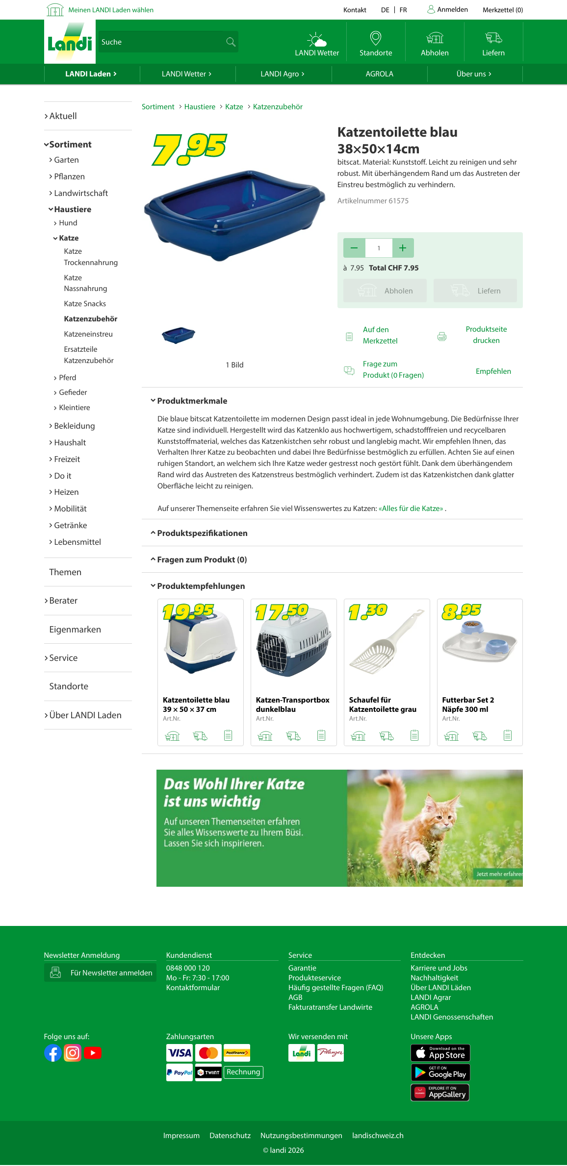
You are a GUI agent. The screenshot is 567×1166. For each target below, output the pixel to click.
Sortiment (71, 144)
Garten (66, 159)
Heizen (66, 491)
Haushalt (70, 442)
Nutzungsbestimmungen (301, 1136)
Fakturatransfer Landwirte (330, 1007)
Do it (63, 475)
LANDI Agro (279, 74)
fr (403, 9)
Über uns (471, 74)
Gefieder (73, 392)
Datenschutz (230, 1136)
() (503, 9)
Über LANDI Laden (86, 715)
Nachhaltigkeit (434, 978)
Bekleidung (74, 425)
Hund (68, 223)
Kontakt (354, 9)
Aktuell (63, 115)
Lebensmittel (78, 541)
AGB (295, 997)
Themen (66, 572)
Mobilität (70, 508)
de (385, 9)
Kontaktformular (193, 988)
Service (64, 657)
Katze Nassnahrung (85, 283)
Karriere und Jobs (439, 968)
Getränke (70, 525)
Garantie (302, 968)
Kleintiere (74, 408)
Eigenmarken (76, 629)
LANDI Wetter (184, 74)
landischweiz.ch (378, 1136)
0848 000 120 (188, 968)
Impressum (181, 1136)
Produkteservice (314, 978)
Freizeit (67, 458)
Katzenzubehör (91, 319)
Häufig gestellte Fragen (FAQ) (336, 988)
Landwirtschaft (81, 192)
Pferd (68, 378)
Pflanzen (69, 176)
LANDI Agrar (431, 997)
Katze (69, 238)
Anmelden (453, 9)
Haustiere (73, 209)
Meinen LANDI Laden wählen (111, 9)
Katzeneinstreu (88, 334)
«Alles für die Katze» (411, 508)
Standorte (69, 686)
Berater (64, 600)
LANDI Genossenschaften (452, 1017)
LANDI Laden (88, 74)
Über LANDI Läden (441, 988)
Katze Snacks (85, 304)
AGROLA (379, 74)
